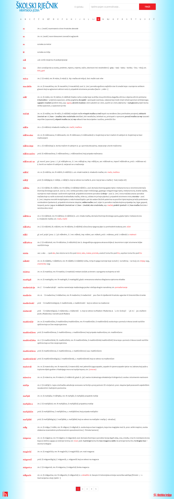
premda (95, 253)
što (118, 253)
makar (88, 253)
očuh (129, 226)
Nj (108, 19)
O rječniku (78, 6)
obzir (79, 253)
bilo (39, 70)
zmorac (92, 369)
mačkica (78, 127)
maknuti (132, 234)
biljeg (142, 261)
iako (83, 253)
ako (53, 253)
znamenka (41, 264)
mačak (110, 205)
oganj (69, 103)
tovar (76, 441)
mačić (71, 127)
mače (109, 172)
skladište (86, 475)
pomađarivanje (121, 287)
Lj (93, 19)
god (43, 70)
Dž (48, 19)
